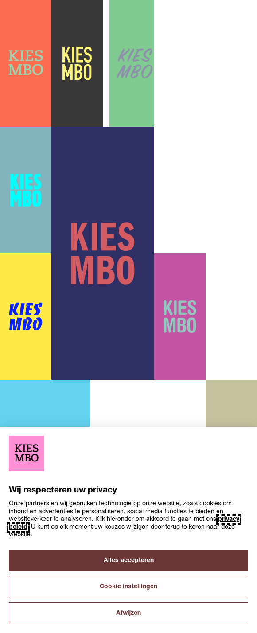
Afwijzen (128, 613)
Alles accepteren (129, 560)
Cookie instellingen (128, 586)
